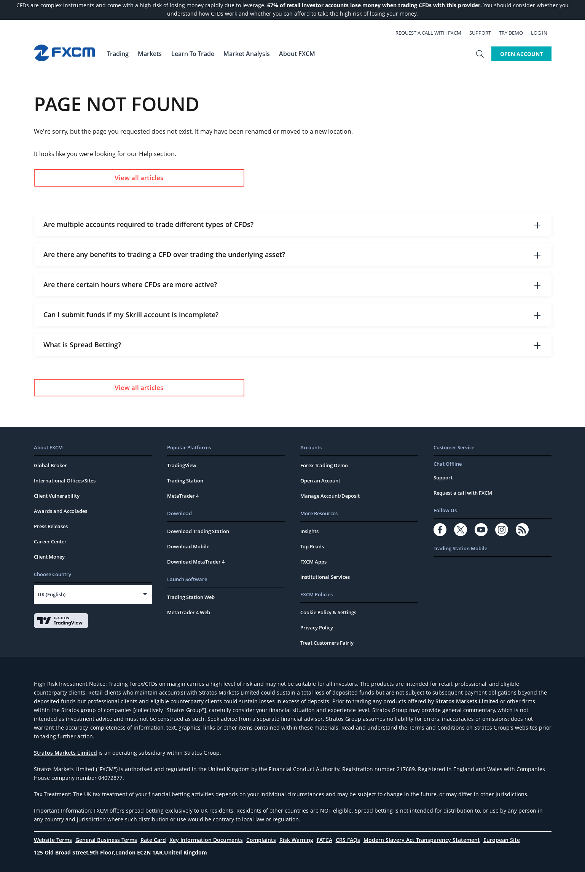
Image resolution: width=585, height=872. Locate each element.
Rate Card (153, 839)
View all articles (111, 177)
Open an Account (320, 480)
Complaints (261, 839)
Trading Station (185, 480)
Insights (309, 531)
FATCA (324, 839)
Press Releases (51, 526)
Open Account (521, 53)
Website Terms (53, 839)
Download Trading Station (198, 531)
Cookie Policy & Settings (328, 612)
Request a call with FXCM (432, 32)
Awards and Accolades (60, 511)
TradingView (181, 465)
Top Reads (312, 546)
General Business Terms (106, 839)
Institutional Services (325, 576)
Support (484, 32)
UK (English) (51, 594)
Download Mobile (188, 546)
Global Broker (50, 465)
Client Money (49, 556)
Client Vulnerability (57, 495)
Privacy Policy (316, 627)
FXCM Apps (313, 561)
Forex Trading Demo (324, 465)
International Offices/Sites (65, 480)
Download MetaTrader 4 (196, 561)
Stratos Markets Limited (467, 701)
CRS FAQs (348, 839)
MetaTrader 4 (183, 495)
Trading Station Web (191, 597)
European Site (501, 839)
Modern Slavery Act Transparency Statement (421, 839)
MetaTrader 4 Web (188, 612)
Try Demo (515, 32)
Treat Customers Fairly (327, 642)
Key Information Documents (206, 839)
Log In (543, 32)
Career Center (50, 541)
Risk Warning (296, 839)
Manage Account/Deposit (330, 495)
